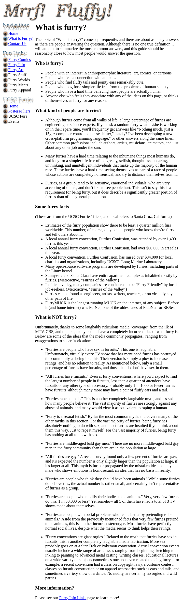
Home (13, 33)
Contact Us (17, 43)
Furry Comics (19, 59)
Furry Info (16, 64)
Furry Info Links (73, 598)
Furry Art (15, 70)
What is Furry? (20, 38)
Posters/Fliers (19, 111)
